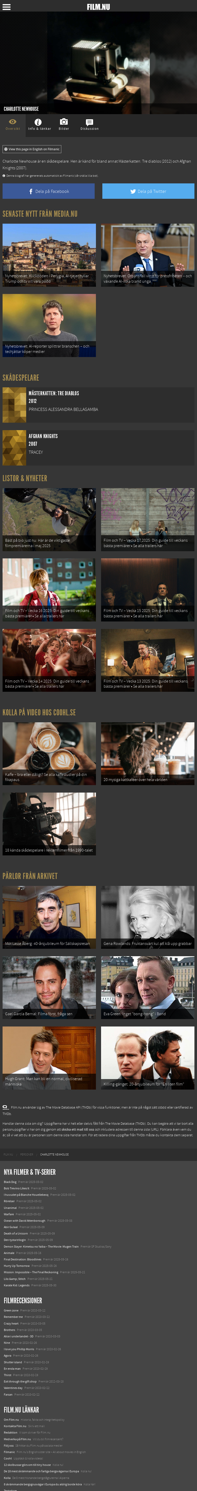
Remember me (13, 1295)
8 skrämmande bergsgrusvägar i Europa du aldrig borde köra (43, 1462)
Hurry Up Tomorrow (17, 1244)
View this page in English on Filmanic (32, 149)
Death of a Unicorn (16, 1211)
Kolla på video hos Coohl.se (39, 701)
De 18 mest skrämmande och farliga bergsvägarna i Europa (41, 1449)
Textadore (10, 1468)
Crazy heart (11, 1301)
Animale (9, 1231)
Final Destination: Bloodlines (22, 1237)
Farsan (8, 1372)
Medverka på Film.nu (17, 1417)
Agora (7, 1334)
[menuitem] (8, 1132)
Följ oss (9, 1423)
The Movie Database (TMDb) (125, 1102)
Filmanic (9, 1430)
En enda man (12, 1346)
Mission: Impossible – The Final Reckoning (31, 1250)
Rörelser (9, 1179)
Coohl (8, 1436)
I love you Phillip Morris (19, 1327)
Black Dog (10, 1160)
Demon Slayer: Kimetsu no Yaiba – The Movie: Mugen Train (41, 1224)
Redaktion (10, 1411)
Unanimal (10, 1186)
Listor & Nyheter (25, 474)
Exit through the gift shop (20, 1359)
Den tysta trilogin (15, 1218)
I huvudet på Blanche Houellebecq (26, 1172)
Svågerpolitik (12, 1482)
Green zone (11, 1288)
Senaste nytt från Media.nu (40, 214)
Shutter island (13, 1340)
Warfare (9, 1192)
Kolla (7, 1456)
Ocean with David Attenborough (24, 1198)
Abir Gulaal (11, 1205)
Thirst (7, 1353)
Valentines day (13, 1366)
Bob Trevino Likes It (16, 1166)
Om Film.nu (11, 1397)
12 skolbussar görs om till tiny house (27, 1443)
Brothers (9, 1308)
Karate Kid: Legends (16, 1263)
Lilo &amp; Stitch (15, 1257)
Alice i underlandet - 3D (18, 1314)
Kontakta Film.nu (15, 1404)
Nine (7, 1320)
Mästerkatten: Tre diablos (140, 161)
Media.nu (10, 1475)
